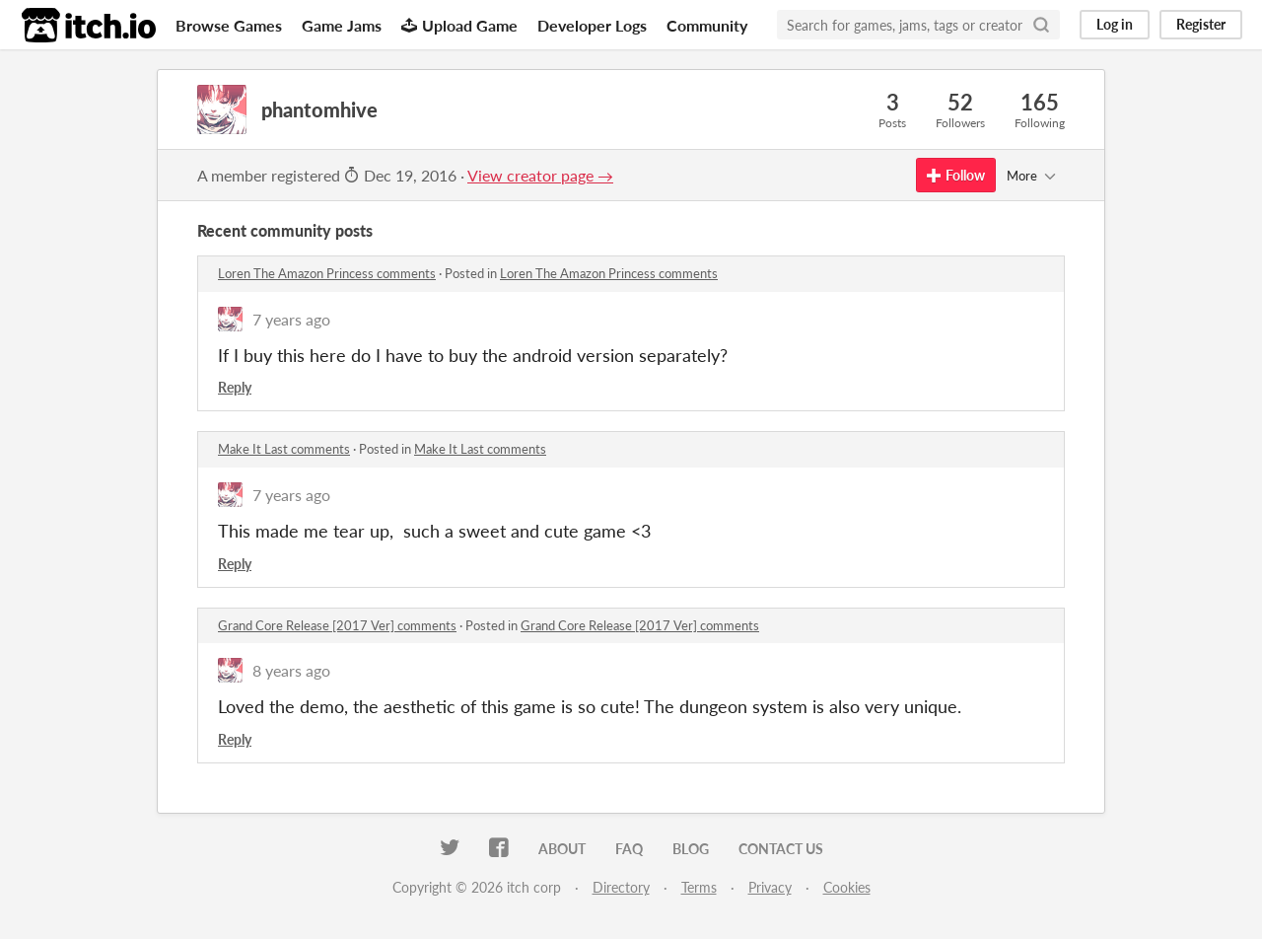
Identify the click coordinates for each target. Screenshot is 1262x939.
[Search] (1041, 24)
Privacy (770, 887)
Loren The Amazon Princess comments (327, 273)
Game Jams (342, 25)
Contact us (780, 848)
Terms (699, 887)
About (562, 848)
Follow (956, 175)
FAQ (629, 848)
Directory (621, 887)
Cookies (847, 887)
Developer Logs (592, 25)
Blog (690, 848)
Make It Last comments (284, 449)
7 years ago (291, 319)
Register (1201, 24)
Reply (234, 387)
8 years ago (291, 670)
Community (706, 25)
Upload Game (459, 25)
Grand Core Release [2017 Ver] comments (337, 625)
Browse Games (228, 25)
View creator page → (540, 175)
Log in (1114, 24)
